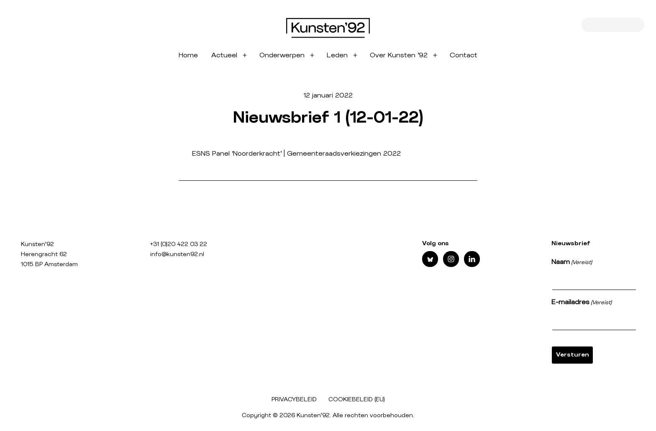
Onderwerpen (282, 55)
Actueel (224, 55)
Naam (571, 262)
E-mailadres (581, 303)
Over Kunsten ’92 (399, 55)
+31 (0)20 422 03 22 (178, 244)
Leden (337, 55)
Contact (463, 55)
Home (188, 55)
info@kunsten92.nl (177, 254)
